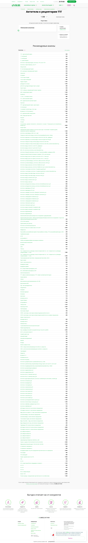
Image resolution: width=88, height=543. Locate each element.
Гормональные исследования (49, 9)
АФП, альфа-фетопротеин (26, 115)
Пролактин (22, 73)
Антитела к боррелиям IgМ (26, 211)
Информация (34, 521)
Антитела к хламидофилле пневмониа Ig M (29, 198)
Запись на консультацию (32, 483)
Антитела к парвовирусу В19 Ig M (27, 188)
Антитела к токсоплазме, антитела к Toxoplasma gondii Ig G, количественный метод (38, 171)
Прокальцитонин (24, 306)
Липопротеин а (23, 323)
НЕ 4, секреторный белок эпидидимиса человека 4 (31, 463)
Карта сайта (33, 533)
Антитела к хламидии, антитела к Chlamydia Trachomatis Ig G (33, 194)
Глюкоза (22, 248)
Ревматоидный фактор (25, 327)
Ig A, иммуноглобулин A (25, 431)
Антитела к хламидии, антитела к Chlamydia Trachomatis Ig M (33, 192)
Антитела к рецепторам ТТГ (62, 9)
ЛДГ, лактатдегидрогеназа (26, 285)
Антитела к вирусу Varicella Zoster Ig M (28, 177)
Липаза (21, 279)
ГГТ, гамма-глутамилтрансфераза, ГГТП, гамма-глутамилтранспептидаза (35, 274)
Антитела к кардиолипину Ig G (27, 370)
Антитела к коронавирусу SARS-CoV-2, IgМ (29, 133)
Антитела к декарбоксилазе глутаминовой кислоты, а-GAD (32, 361)
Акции (69, 5)
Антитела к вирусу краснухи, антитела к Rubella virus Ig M (32, 164)
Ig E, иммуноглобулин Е (25, 437)
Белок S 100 (22, 473)
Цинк (21, 246)
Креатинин (22, 296)
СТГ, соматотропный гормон (26, 98)
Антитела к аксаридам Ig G (26, 382)
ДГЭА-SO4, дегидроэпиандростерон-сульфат (30, 85)
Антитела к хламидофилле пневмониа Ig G (29, 200)
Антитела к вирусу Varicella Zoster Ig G (28, 179)
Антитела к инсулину (24, 359)
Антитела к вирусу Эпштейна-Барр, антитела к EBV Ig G (32, 175)
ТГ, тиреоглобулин (24, 60)
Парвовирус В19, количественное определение (30, 425)
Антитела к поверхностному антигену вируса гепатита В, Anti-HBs (34, 141)
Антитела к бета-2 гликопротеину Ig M (28, 376)
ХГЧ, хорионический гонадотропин (27, 113)
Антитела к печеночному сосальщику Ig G (29, 401)
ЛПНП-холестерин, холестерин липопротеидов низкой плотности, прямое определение (39, 315)
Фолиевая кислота (24, 357)
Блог (38, 1)
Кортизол (22, 102)
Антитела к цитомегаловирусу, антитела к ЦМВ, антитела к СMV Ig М (35, 160)
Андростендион (23, 81)
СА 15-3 (22, 465)
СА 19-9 (22, 467)
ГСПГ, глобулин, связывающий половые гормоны (30, 90)
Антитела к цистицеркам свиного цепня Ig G (29, 399)
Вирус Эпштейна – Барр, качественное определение (31, 420)
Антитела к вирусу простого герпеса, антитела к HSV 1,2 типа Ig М (34, 156)
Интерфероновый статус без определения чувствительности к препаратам (36, 450)
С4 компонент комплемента (26, 448)
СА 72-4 (22, 469)
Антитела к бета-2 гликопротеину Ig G (28, 374)
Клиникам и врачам (34, 526)
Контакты (42, 1)
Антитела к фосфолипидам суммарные (28, 368)
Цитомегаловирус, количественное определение (30, 416)
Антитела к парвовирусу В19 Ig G (27, 190)
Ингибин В (22, 94)
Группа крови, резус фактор (26, 223)
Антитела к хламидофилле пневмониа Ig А (29, 196)
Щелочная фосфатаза (25, 272)
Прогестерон (23, 88)
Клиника (13, 1)
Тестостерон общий (24, 77)
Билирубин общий (24, 264)
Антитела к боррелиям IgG (26, 213)
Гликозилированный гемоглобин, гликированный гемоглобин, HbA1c (35, 258)
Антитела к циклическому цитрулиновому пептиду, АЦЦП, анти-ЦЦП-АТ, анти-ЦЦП (38, 363)
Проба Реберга (23, 300)
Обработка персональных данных (36, 531)
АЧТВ (21, 236)
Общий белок (23, 287)
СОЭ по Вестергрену (24, 221)
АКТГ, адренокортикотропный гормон (28, 100)
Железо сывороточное (25, 344)
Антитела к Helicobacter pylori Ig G (27, 205)
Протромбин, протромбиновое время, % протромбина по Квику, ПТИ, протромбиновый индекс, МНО (42, 231)
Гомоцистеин (23, 304)
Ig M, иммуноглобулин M (25, 433)
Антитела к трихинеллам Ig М (26, 387)
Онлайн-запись (71, 1)
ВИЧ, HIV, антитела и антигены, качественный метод (31, 150)
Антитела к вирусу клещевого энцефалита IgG (30, 209)
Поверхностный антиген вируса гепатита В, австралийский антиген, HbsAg (36, 135)
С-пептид (22, 119)
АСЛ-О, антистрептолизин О (26, 332)
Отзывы (26, 1)
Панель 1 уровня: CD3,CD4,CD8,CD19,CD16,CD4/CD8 (31, 442)
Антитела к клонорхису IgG (26, 380)
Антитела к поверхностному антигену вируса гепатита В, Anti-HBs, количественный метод (39, 143)
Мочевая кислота (24, 298)
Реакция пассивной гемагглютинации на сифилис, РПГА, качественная (35, 154)
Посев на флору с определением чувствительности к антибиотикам (34, 475)
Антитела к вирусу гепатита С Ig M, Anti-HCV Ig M (30, 148)
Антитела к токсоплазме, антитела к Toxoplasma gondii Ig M (33, 169)
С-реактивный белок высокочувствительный (29, 325)
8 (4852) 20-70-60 (63, 29)
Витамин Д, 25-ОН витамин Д (26, 111)
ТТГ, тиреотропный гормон (26, 54)
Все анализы (67, 50)
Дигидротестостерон (25, 83)
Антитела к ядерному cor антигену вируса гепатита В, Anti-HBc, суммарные (36, 137)
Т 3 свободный (23, 56)
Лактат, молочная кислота (25, 262)
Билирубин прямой (24, 266)
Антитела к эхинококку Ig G (26, 395)
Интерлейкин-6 (23, 302)
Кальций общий (23, 336)
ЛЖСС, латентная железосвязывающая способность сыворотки (33, 349)
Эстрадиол (22, 75)
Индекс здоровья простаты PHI (27, 456)
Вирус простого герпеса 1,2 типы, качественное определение (33, 412)
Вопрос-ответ (32, 1)
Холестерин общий (24, 310)
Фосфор (22, 342)
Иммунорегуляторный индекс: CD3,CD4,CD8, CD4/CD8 (31, 444)
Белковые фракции (24, 291)
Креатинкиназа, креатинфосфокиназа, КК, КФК (30, 281)
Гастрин (22, 121)
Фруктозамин (23, 260)
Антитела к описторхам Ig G (26, 393)
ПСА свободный (23, 454)
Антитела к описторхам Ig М (26, 391)
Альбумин (22, 289)
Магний (22, 340)
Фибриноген (23, 229)
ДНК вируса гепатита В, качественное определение (31, 408)
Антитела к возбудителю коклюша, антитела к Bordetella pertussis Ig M (35, 183)
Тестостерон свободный (25, 79)
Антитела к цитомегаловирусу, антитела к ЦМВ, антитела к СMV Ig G (35, 162)
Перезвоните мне (54, 525)
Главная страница (30, 9)
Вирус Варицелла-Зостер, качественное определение (32, 423)
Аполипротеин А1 (24, 319)
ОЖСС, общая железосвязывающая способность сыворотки (33, 346)
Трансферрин (23, 351)
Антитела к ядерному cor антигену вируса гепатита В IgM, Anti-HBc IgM (35, 139)
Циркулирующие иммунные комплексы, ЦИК (29, 440)
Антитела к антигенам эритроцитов (28, 225)
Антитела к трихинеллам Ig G (26, 389)
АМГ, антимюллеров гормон (26, 92)
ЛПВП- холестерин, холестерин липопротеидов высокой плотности (34, 313)
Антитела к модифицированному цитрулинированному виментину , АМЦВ (36, 365)
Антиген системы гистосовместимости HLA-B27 (30, 227)
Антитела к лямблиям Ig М (25, 406)
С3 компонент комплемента (26, 446)
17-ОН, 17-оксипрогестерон (26, 96)
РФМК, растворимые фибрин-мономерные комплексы (31, 240)
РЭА (21, 459)
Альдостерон (23, 127)
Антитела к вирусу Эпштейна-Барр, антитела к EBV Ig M (32, 173)
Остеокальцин (23, 107)
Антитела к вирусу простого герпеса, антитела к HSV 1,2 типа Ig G (34, 158)
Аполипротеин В (23, 321)
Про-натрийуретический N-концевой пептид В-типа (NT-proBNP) (34, 329)
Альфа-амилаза (23, 277)
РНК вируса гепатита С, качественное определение (31, 410)
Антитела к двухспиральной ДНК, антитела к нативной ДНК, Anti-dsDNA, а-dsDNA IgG (38, 378)
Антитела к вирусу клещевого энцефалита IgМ (30, 207)
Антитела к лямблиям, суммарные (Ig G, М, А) (29, 404)
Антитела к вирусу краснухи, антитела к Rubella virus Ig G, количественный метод (37, 167)
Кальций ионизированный (26, 338)
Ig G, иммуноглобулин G (25, 435)
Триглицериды (23, 308)
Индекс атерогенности (25, 317)
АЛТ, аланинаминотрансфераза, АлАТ (28, 270)
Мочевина (22, 294)
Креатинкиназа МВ (24, 283)
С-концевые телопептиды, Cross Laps (28, 109)
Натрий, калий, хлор (24, 334)
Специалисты (20, 1)
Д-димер (22, 244)
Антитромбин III (23, 238)
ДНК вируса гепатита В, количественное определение (32, 427)
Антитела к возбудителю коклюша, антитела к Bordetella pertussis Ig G (35, 186)
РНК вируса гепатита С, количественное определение (32, 429)
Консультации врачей (22, 525)
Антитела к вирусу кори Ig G (26, 181)
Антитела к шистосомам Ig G (26, 397)
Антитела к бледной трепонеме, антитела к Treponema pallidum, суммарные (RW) (37, 152)
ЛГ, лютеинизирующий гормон (27, 69)
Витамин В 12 (23, 355)
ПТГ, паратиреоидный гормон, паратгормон (29, 104)
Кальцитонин (23, 66)
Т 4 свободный (23, 58)
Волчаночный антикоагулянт (26, 242)
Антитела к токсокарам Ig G (26, 384)
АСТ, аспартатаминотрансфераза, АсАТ (28, 268)
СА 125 (21, 461)
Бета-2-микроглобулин (25, 471)
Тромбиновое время (24, 234)
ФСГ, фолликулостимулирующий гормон (29, 71)
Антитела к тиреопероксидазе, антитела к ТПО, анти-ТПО (32, 62)
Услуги (19, 521)
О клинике (33, 525)
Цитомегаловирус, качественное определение (30, 414)
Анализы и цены (39, 9)
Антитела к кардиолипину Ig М (26, 372)
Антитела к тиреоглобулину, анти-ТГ (28, 64)
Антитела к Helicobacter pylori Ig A (27, 203)
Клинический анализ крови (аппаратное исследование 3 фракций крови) (35, 215)
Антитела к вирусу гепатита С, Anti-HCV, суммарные (31, 145)
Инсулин (22, 117)
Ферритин (22, 353)
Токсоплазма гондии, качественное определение (31, 418)
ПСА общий (22, 452)
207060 (59, 1)
